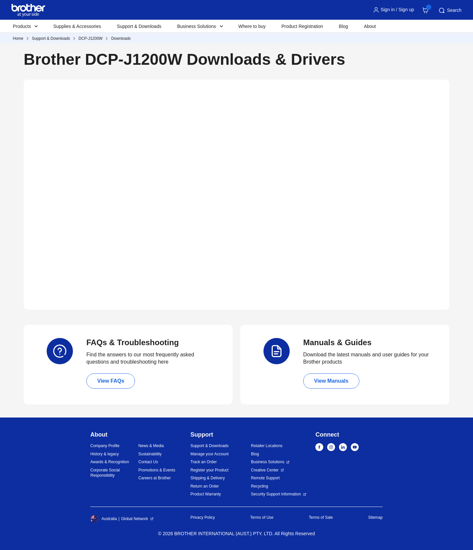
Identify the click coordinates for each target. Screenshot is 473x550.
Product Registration (302, 26)
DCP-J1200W (90, 38)
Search (450, 10)
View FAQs (110, 381)
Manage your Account (210, 454)
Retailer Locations (266, 445)
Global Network (134, 518)
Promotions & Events (156, 470)
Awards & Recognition (109, 462)
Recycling (259, 486)
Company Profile (105, 445)
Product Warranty (206, 494)
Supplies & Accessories (77, 26)
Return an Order (205, 486)
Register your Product (210, 470)
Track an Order (204, 462)
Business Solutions (267, 462)
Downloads (120, 38)
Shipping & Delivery (208, 478)
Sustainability (150, 454)
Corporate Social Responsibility (105, 473)
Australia (103, 519)
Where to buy (252, 26)
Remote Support (265, 478)
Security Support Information (276, 494)
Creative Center (265, 470)
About (370, 26)
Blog (343, 26)
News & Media (151, 445)
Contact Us (148, 462)
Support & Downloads (139, 26)
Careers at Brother (154, 478)
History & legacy (104, 454)
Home (18, 38)
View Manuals (331, 381)
